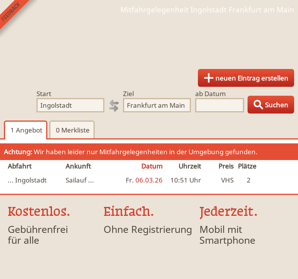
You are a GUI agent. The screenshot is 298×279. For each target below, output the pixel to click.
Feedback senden (19, 19)
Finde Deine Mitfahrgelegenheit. (149, 39)
